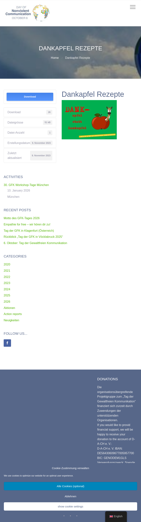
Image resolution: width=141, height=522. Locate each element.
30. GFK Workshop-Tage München (26, 185)
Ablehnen (70, 496)
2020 (7, 264)
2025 (7, 295)
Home (55, 57)
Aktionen (9, 307)
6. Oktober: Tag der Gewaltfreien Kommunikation (35, 243)
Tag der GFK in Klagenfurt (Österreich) (29, 230)
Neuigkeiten (11, 320)
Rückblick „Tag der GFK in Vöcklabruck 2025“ (33, 236)
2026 (7, 301)
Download (30, 96)
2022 (7, 277)
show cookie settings (70, 506)
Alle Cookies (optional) (70, 486)
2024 (7, 289)
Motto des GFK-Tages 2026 (22, 218)
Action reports (13, 314)
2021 (7, 270)
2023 (7, 283)
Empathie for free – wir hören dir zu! (27, 224)
